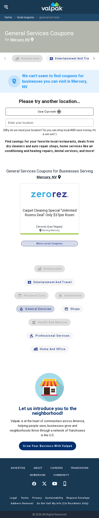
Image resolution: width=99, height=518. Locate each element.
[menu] (6, 7)
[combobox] (49, 123)
